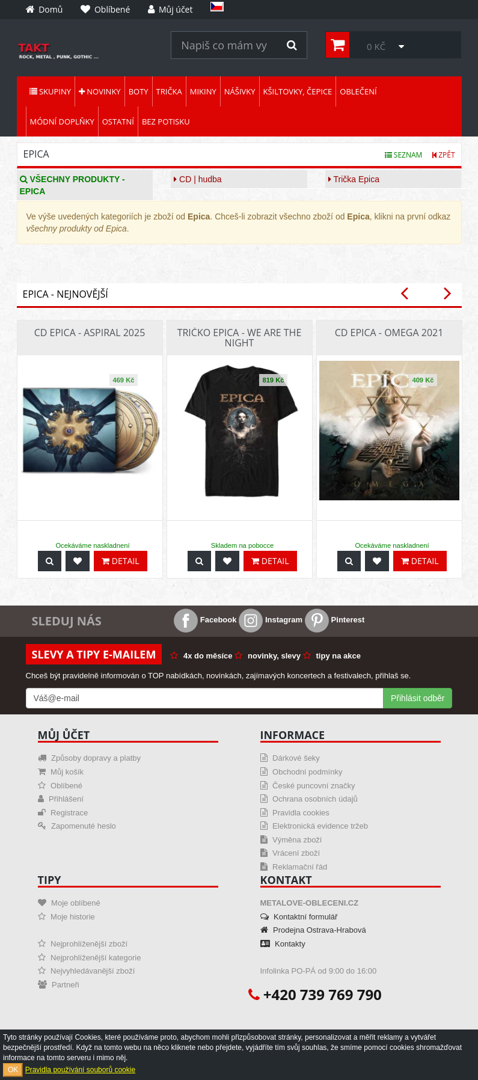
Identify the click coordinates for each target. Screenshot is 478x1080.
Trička (169, 91)
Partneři (58, 984)
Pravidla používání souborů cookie (80, 1070)
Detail (120, 560)
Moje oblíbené (69, 902)
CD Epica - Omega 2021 (389, 332)
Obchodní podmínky (301, 771)
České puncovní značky (307, 785)
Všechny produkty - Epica (72, 185)
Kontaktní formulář (299, 916)
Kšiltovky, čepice (297, 91)
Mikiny (203, 91)
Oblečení (358, 91)
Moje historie (66, 916)
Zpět (443, 155)
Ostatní (118, 121)
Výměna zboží (291, 839)
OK (13, 1070)
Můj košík (61, 771)
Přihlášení (61, 798)
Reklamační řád (294, 866)
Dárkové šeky (290, 757)
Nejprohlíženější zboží (83, 943)
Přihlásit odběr (418, 698)
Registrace (63, 812)
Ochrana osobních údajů (309, 798)
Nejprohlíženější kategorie (89, 957)
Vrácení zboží (290, 853)
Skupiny (50, 91)
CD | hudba (197, 179)
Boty (139, 91)
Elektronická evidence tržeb (314, 825)
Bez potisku (166, 121)
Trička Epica (353, 179)
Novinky (100, 91)
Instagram (270, 619)
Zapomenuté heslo (77, 825)
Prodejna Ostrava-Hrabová (313, 929)
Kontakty (282, 943)
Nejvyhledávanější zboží (86, 970)
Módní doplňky (62, 121)
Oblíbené (60, 785)
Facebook (205, 619)
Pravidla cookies (294, 812)
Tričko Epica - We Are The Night (239, 338)
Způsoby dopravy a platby (89, 757)
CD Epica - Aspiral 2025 (90, 332)
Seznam (404, 155)
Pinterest (334, 619)
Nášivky (240, 91)
